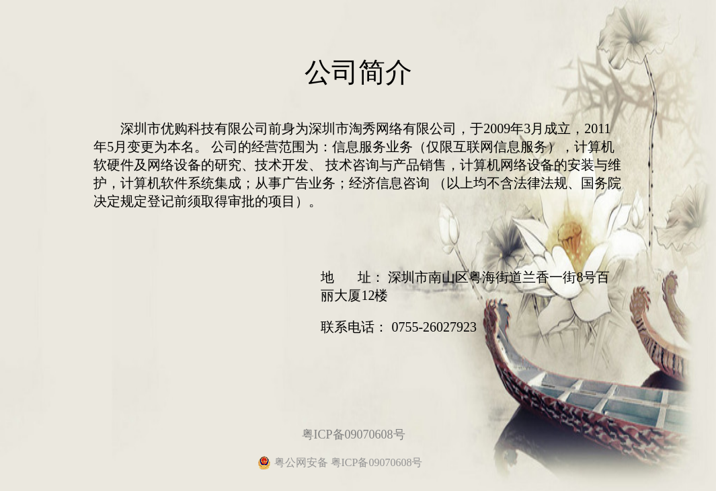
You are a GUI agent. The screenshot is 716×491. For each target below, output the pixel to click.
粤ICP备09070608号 (353, 434)
